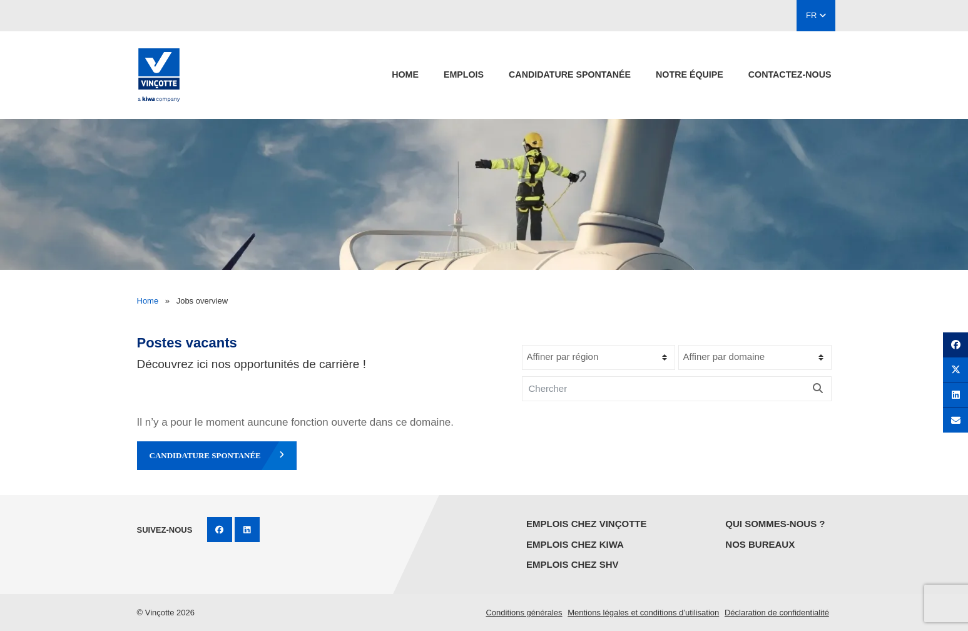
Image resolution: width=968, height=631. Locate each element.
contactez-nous (790, 74)
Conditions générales (524, 612)
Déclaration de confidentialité (777, 612)
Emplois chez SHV (572, 564)
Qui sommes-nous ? (775, 523)
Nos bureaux (760, 544)
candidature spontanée (570, 74)
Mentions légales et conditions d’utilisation (643, 612)
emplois (464, 74)
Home (405, 74)
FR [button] (816, 15)
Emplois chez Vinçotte (586, 523)
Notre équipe (689, 74)
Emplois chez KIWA (575, 544)
